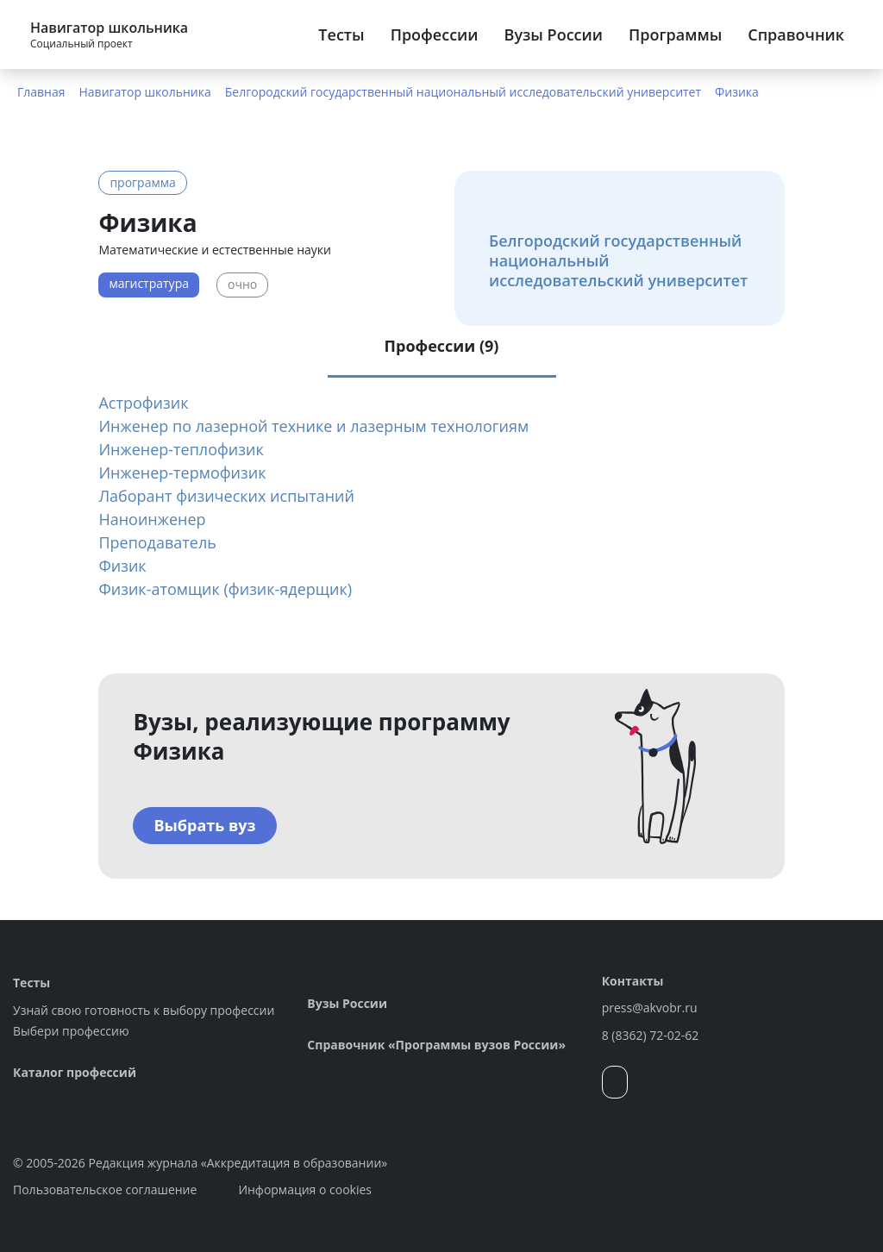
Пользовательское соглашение (105, 1189)
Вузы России (553, 34)
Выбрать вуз (204, 825)
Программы (675, 34)
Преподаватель (157, 542)
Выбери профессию (71, 1031)
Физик (122, 565)
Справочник (796, 34)
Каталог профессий (74, 1072)
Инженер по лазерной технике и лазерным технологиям (313, 426)
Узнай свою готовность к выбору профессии (143, 1010)
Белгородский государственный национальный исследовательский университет (463, 92)
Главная (41, 92)
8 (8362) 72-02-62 (650, 1035)
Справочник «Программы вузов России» (436, 1044)
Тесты (341, 34)
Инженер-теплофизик (180, 449)
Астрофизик (143, 402)
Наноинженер (151, 519)
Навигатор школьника (145, 92)
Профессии (435, 34)
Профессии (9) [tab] (442, 345)
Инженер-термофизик (182, 472)
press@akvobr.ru (650, 1007)
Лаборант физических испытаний (226, 495)
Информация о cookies (305, 1189)
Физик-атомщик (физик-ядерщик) (225, 589)
